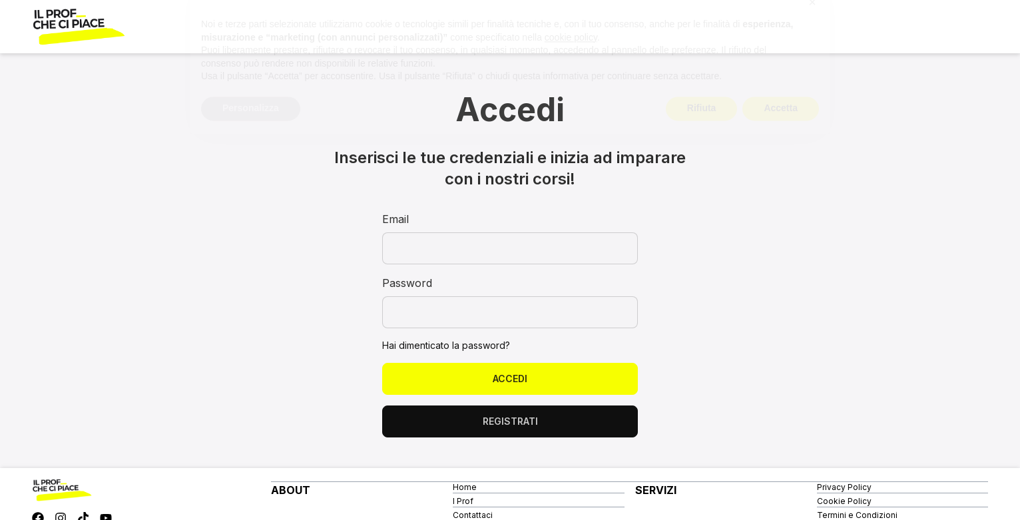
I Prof (463, 501)
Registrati (510, 421)
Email (395, 219)
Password (407, 283)
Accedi (510, 378)
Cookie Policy (844, 501)
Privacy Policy (844, 487)
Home (465, 487)
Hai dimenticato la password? (446, 345)
